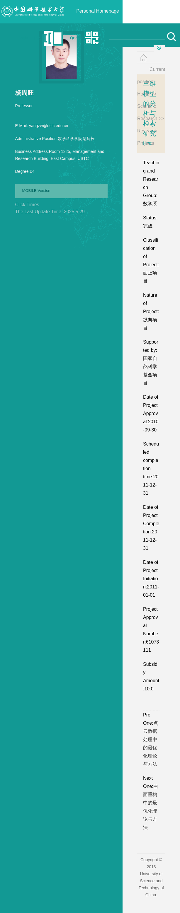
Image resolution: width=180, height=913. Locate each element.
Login (23, 38)
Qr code (76, 38)
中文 (37, 38)
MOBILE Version (36, 190)
